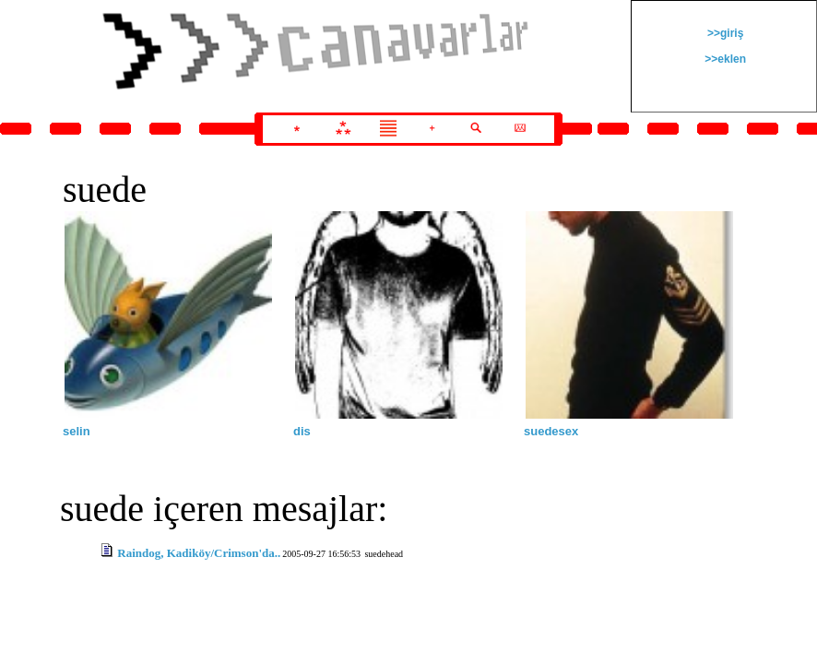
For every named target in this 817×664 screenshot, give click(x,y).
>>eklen (724, 59)
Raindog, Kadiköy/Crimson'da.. (198, 553)
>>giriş (724, 33)
